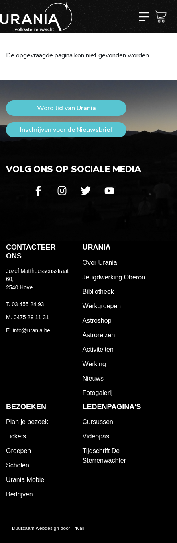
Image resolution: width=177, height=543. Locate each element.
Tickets (16, 436)
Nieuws (93, 378)
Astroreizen (99, 335)
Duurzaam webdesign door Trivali (48, 528)
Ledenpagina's (112, 407)
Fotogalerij (98, 392)
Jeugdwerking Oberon (114, 277)
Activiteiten (98, 349)
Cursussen (98, 421)
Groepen (18, 450)
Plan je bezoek (27, 421)
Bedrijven (19, 494)
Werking (94, 364)
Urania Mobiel (26, 479)
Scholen (17, 465)
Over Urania (100, 262)
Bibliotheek (98, 291)
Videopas (96, 436)
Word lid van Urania (66, 108)
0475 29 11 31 (31, 317)
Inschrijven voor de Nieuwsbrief (66, 129)
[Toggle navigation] (143, 16)
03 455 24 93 (28, 304)
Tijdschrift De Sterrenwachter (104, 455)
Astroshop (97, 320)
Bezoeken (26, 407)
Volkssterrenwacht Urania (36, 16)
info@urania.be (31, 331)
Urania (97, 247)
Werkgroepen (102, 306)
